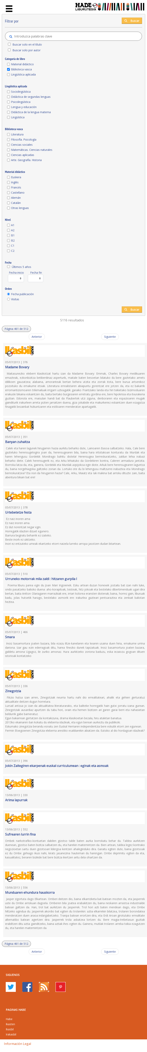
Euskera (16, 177)
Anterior (37, 337)
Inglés (15, 182)
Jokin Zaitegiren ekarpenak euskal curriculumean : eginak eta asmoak (56, 766)
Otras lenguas (20, 208)
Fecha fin (36, 272)
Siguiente (110, 337)
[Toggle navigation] (9, 9)
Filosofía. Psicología (23, 139)
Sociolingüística (21, 91)
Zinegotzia (13, 691)
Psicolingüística (20, 102)
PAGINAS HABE (16, 1010)
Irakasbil (11, 1034)
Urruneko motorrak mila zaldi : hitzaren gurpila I (41, 579)
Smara (10, 637)
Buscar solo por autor (26, 50)
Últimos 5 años (21, 267)
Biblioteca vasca (21, 69)
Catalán (16, 203)
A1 (12, 225)
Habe (9, 1019)
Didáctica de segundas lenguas (31, 97)
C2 (12, 251)
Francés (16, 187)
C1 (12, 245)
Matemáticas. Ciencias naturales (31, 150)
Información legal (17, 1044)
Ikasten (10, 1024)
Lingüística (17, 117)
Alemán (16, 198)
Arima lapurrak (16, 800)
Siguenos (13, 975)
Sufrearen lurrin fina (20, 834)
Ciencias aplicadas (22, 155)
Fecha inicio (16, 272)
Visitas (15, 299)
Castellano (17, 192)
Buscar (131, 20)
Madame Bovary (17, 367)
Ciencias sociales (22, 144)
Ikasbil (10, 1029)
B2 (13, 240)
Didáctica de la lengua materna (31, 112)
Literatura (17, 134)
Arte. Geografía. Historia (26, 160)
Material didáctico (22, 64)
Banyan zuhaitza (17, 442)
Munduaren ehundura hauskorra (30, 892)
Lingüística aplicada (23, 74)
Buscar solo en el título (27, 44)
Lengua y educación (24, 107)
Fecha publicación (22, 294)
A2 (12, 230)
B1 (13, 235)
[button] (16, 329)
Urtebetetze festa (18, 512)
